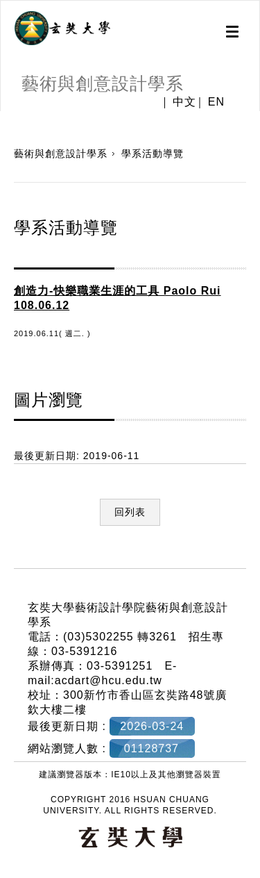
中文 (184, 102)
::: (5, 560)
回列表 (130, 511)
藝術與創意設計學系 (60, 153)
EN (216, 102)
